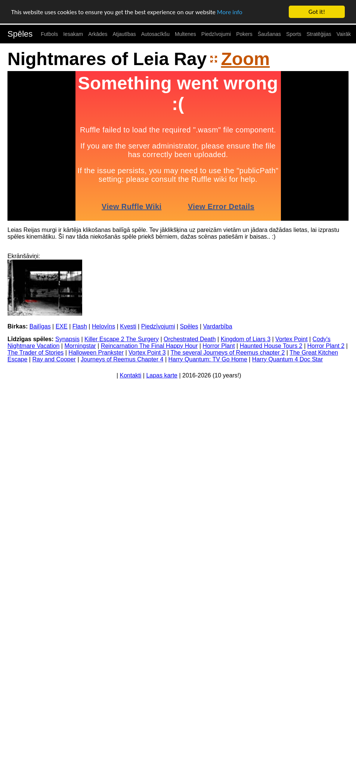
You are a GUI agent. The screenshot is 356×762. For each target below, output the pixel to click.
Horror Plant (218, 346)
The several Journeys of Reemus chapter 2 (227, 352)
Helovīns (103, 326)
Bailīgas (40, 326)
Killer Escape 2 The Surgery (121, 339)
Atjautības (124, 34)
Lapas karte (161, 375)
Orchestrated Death (190, 339)
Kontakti (131, 375)
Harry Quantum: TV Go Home (207, 359)
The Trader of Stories (35, 352)
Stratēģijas (319, 34)
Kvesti (128, 326)
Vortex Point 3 (147, 352)
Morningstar (80, 346)
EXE (62, 326)
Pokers (244, 34)
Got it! (317, 12)
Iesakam (73, 34)
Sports (293, 34)
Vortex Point (291, 339)
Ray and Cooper (54, 359)
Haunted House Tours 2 (271, 346)
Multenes (185, 34)
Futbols (49, 34)
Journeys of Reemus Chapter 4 (122, 359)
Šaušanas (269, 34)
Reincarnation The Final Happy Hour (149, 346)
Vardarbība (217, 326)
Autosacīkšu (155, 34)
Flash (79, 326)
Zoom (245, 59)
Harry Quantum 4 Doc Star (287, 359)
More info (229, 12)
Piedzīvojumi (216, 34)
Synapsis (67, 339)
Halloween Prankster (96, 352)
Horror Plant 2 (326, 346)
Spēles (19, 34)
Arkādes (97, 34)
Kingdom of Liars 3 (245, 339)
